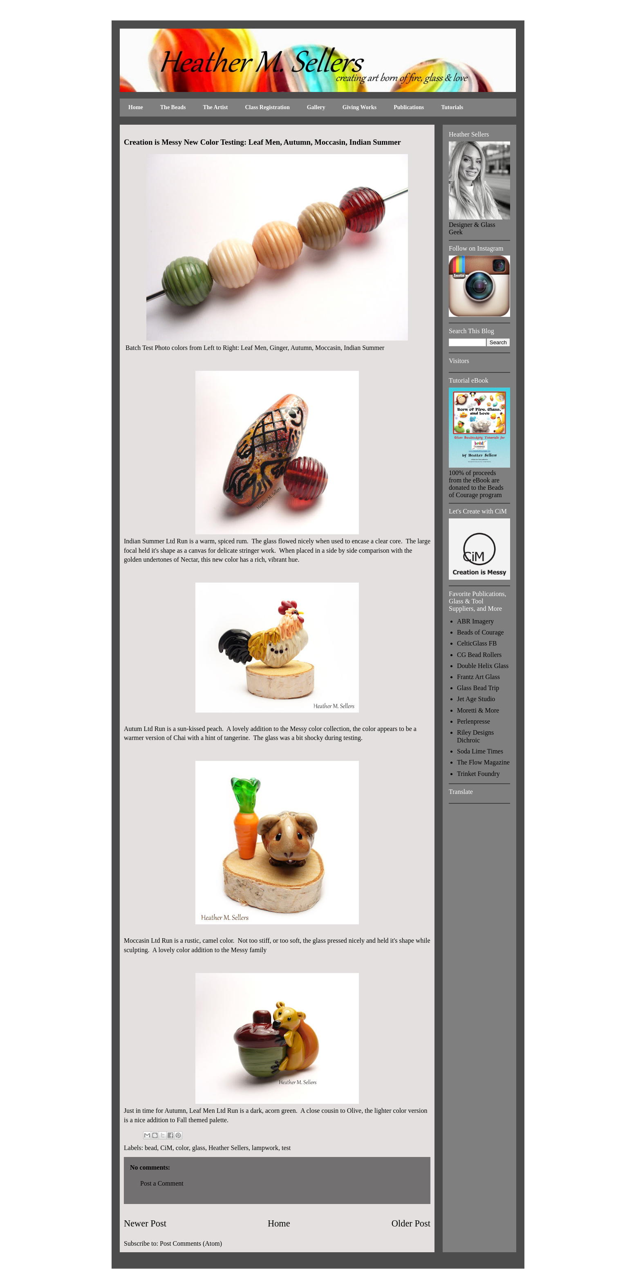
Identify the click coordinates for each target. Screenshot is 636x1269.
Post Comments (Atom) (191, 1243)
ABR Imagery (475, 621)
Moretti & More (478, 710)
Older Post (411, 1223)
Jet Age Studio (476, 698)
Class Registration (267, 107)
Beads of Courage (480, 632)
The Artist (215, 107)
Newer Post (145, 1223)
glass (198, 1147)
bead (151, 1147)
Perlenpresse (473, 721)
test (286, 1147)
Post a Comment (162, 1183)
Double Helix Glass (482, 665)
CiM (166, 1147)
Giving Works (359, 107)
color (182, 1147)
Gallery (316, 107)
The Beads (173, 107)
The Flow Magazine (483, 762)
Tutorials (452, 107)
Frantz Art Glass (478, 676)
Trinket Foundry (478, 773)
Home (135, 107)
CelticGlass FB (477, 643)
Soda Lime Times (480, 751)
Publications (409, 107)
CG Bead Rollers (479, 654)
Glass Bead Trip (478, 687)
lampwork (265, 1147)
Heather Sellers (228, 1147)
